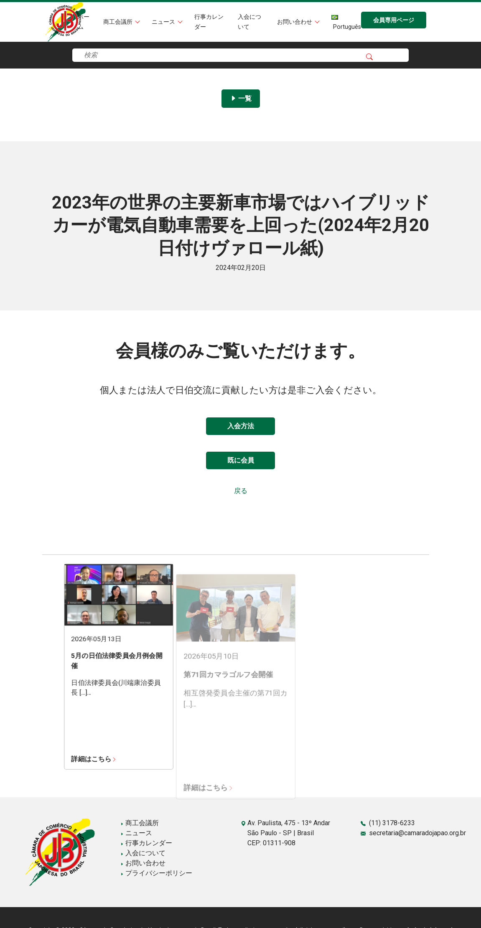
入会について (142, 853)
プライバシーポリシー (156, 873)
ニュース (164, 21)
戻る (240, 491)
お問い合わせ (295, 21)
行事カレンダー (146, 843)
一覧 (241, 98)
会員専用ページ (393, 20)
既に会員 (240, 460)
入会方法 (240, 426)
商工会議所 (118, 21)
